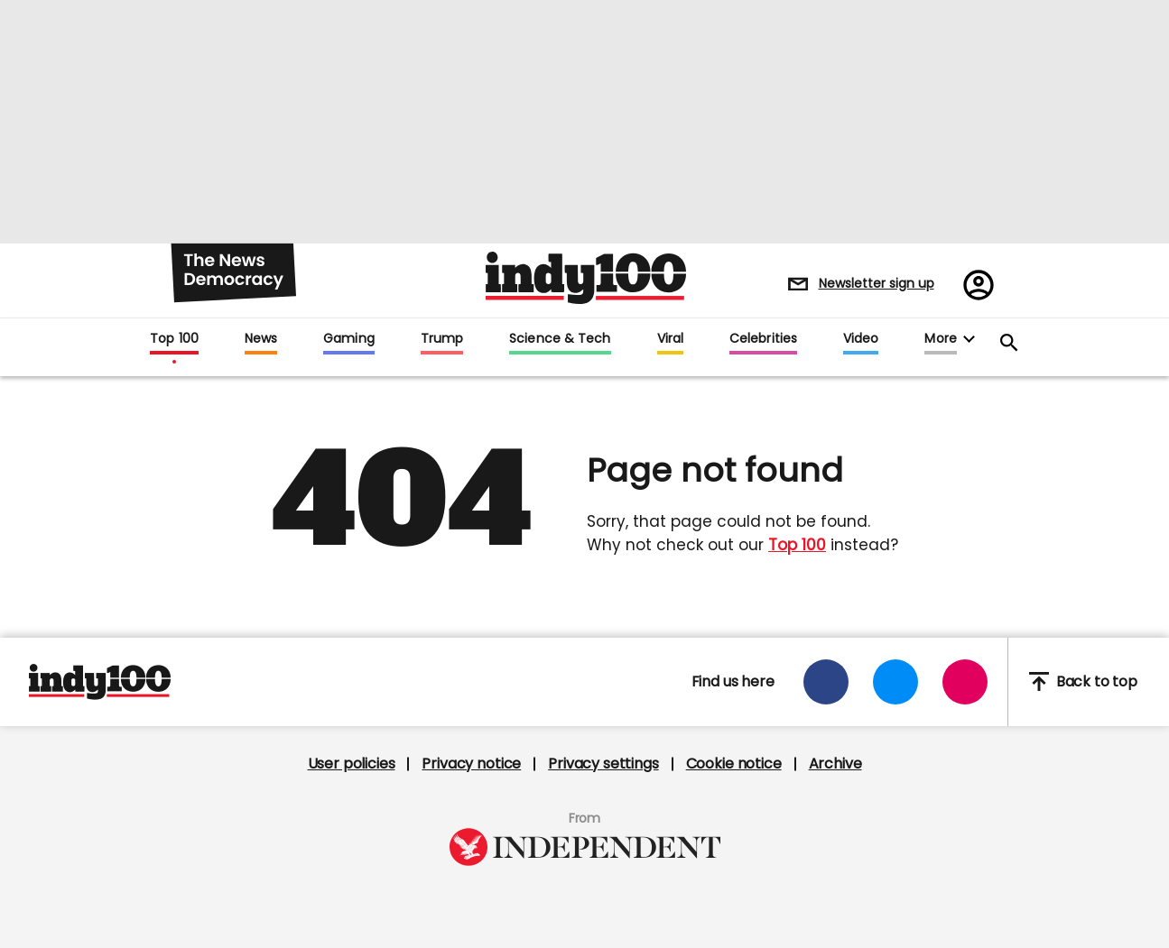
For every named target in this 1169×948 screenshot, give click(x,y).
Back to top (1083, 681)
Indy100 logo (586, 278)
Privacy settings (603, 764)
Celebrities (763, 339)
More (940, 339)
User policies (351, 764)
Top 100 (174, 339)
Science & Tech (559, 339)
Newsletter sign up (876, 283)
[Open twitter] (895, 681)
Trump (442, 339)
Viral (670, 339)
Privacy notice (471, 764)
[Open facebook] (826, 681)
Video (860, 339)
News (261, 339)
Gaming (349, 339)
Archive (835, 764)
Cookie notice (734, 764)
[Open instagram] (965, 681)
